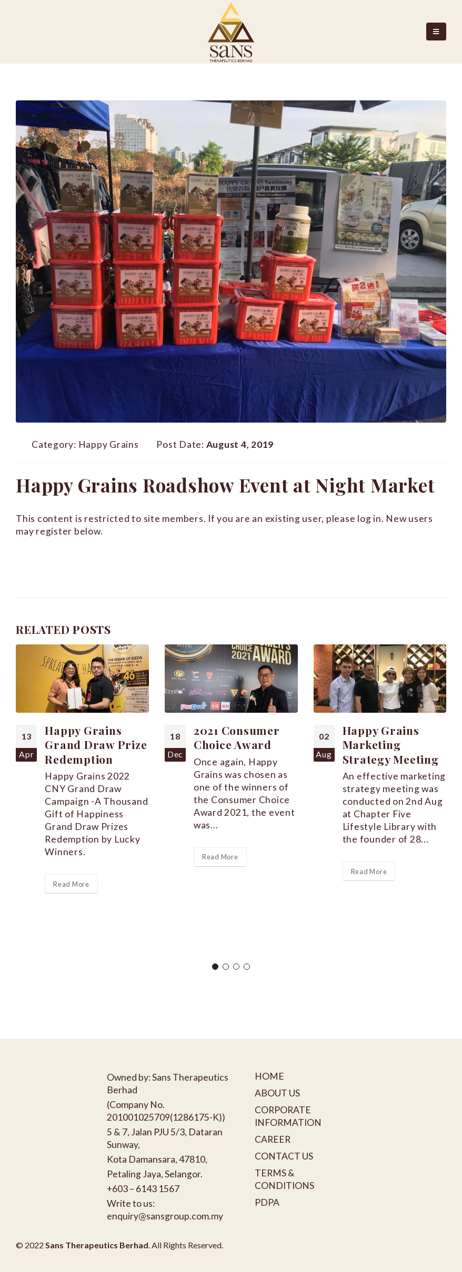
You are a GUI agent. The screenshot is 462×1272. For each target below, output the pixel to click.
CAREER (272, 1139)
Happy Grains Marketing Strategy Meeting (391, 744)
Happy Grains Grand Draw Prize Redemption (96, 744)
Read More (71, 884)
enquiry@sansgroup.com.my (165, 1216)
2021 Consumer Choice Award (237, 737)
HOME (269, 1076)
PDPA (267, 1202)
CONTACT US (284, 1156)
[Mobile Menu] (436, 31)
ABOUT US (277, 1093)
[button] (215, 966)
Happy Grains (108, 444)
